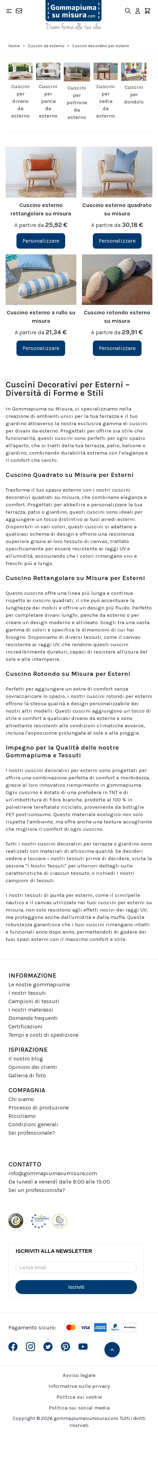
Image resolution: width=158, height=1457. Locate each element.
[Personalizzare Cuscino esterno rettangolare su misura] (40, 241)
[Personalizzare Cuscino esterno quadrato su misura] (117, 241)
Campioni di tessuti (33, 1001)
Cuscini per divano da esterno (20, 101)
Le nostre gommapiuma (39, 984)
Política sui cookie (79, 1397)
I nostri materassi (30, 1009)
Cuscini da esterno (46, 45)
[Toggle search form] (128, 11)
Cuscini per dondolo (134, 94)
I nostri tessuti (27, 993)
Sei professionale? (31, 1132)
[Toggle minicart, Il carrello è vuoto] (147, 11)
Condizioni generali (33, 1124)
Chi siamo (21, 1099)
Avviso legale (79, 1375)
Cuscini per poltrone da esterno (77, 102)
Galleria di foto (27, 1075)
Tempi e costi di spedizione (43, 1034)
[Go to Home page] (74, 15)
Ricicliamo (22, 1116)
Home (14, 45)
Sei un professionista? (36, 1190)
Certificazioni (25, 1026)
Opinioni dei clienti (32, 1067)
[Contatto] (19, 11)
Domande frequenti (33, 1018)
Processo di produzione (38, 1107)
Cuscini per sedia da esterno (105, 101)
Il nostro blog (25, 1058)
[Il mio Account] (138, 11)
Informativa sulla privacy (79, 1386)
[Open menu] (9, 10)
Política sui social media (79, 1408)
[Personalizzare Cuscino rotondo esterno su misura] (117, 348)
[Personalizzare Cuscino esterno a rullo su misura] (40, 348)
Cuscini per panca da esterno (48, 101)
